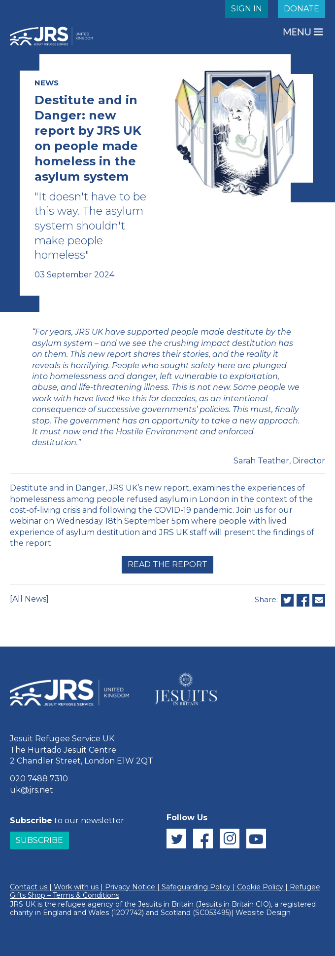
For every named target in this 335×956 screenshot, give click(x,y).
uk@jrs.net (31, 790)
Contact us (28, 886)
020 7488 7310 (39, 778)
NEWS (46, 82)
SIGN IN (246, 8)
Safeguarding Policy (196, 886)
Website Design (263, 912)
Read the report (167, 564)
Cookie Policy (260, 886)
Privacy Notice (130, 886)
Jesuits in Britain (166, 904)
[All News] (29, 599)
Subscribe (39, 840)
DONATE (301, 8)
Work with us (76, 886)
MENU (298, 31)
